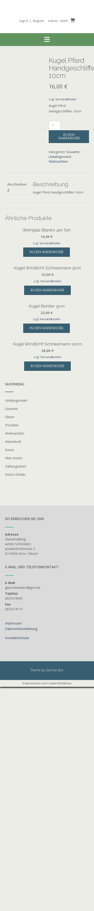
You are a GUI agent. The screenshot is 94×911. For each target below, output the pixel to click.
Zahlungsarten (15, 685)
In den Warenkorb (69, 136)
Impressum (13, 842)
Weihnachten (58, 161)
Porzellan (12, 644)
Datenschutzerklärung (21, 847)
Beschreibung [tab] (17, 187)
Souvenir (72, 152)
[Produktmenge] (54, 125)
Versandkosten (66, 99)
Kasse (9, 668)
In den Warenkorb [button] (46, 300)
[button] (47, 39)
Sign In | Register (31, 21)
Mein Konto (13, 677)
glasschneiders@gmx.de (22, 806)
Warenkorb (13, 660)
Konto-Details (15, 693)
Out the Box (55, 889)
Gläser (9, 635)
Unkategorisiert (60, 156)
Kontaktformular (17, 856)
